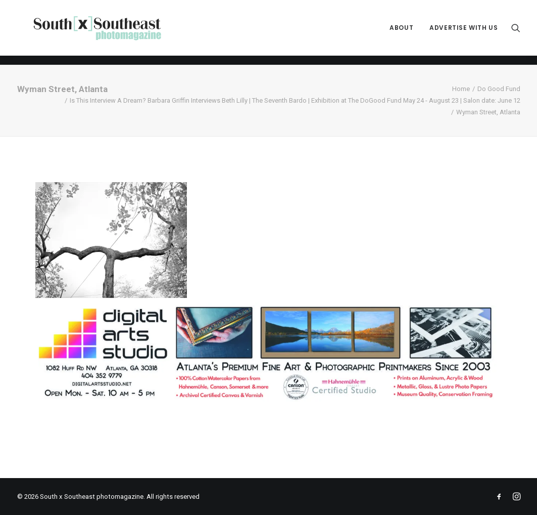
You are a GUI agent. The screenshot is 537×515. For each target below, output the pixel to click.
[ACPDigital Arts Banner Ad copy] (268, 400)
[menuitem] (401, 32)
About (401, 32)
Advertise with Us (463, 32)
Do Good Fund (498, 89)
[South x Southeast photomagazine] (106, 33)
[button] (515, 32)
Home (461, 89)
